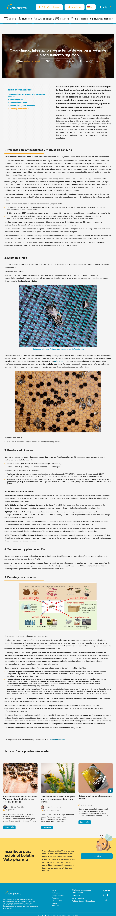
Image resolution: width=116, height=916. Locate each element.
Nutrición (27, 19)
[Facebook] (100, 7)
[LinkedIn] (103, 7)
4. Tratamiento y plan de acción (21, 106)
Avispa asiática (46, 19)
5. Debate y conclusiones (18, 109)
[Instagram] (106, 7)
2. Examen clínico (15, 100)
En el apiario (81, 19)
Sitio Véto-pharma (49, 7)
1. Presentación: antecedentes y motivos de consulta (26, 95)
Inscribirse (96, 856)
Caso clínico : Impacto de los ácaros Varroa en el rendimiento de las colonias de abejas (20, 799)
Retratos (64, 19)
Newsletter (74, 7)
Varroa (12, 19)
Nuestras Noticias (103, 19)
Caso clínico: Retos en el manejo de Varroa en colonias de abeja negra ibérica (58, 799)
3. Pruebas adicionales (17, 103)
